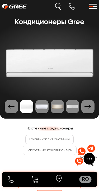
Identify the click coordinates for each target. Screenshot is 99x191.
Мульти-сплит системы (49, 139)
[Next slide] (88, 106)
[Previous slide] (11, 106)
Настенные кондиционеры (49, 128)
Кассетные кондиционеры (50, 150)
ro (85, 179)
